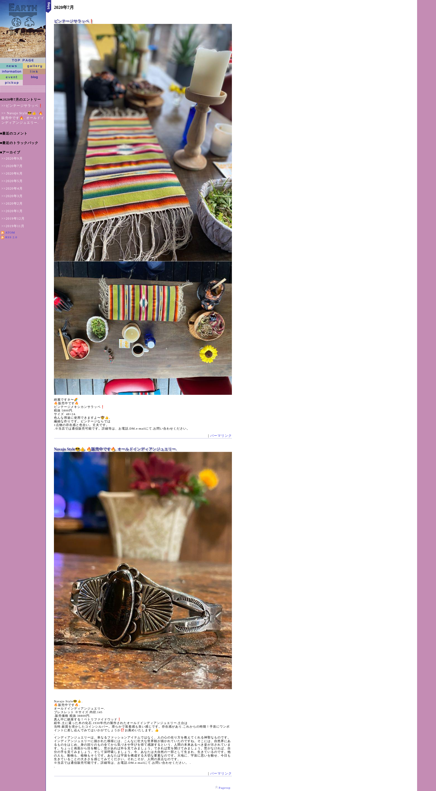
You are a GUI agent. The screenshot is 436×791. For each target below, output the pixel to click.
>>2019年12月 (13, 218)
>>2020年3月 (12, 196)
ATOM (10, 232)
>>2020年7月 (12, 166)
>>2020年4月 (12, 188)
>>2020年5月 (12, 181)
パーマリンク (221, 436)
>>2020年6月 (12, 173)
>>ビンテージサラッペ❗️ (22, 106)
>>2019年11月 (12, 226)
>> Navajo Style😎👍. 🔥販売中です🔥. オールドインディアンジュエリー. (22, 118)
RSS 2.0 (11, 237)
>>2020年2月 (12, 203)
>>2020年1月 (12, 211)
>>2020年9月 (12, 158)
